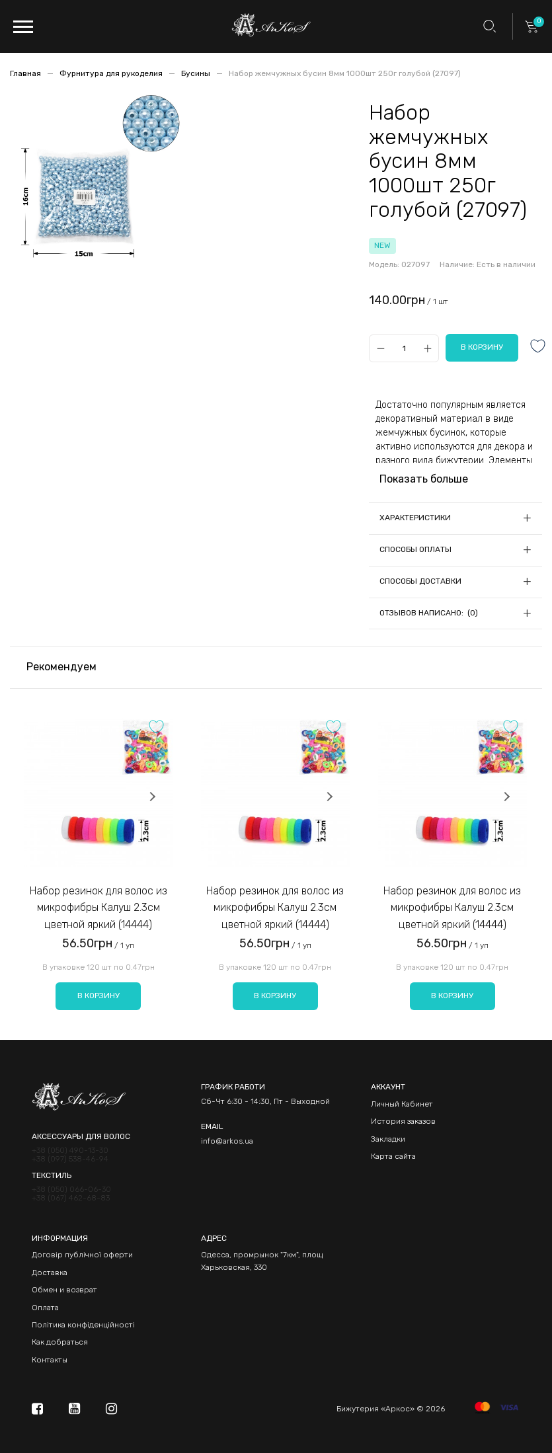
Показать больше (423, 479)
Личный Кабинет (402, 1104)
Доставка (49, 1272)
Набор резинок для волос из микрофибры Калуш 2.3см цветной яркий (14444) (98, 907)
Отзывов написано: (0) (428, 612)
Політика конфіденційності (83, 1324)
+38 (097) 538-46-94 (70, 1159)
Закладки (388, 1139)
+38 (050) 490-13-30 (70, 1150)
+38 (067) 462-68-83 (71, 1198)
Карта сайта (393, 1156)
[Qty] (404, 348)
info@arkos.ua (227, 1141)
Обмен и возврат (64, 1289)
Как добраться (60, 1342)
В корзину (98, 995)
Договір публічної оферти (82, 1254)
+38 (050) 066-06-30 (71, 1189)
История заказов (403, 1121)
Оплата (45, 1307)
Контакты (49, 1359)
